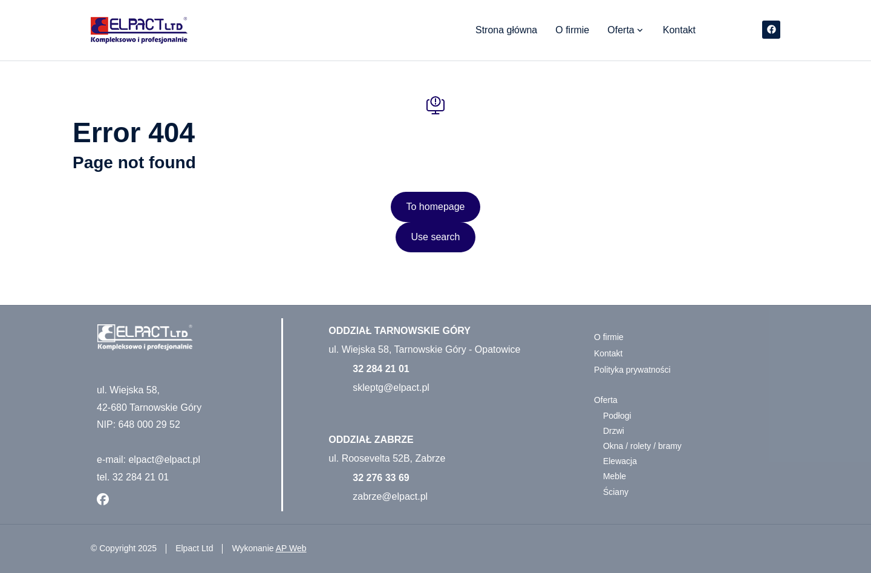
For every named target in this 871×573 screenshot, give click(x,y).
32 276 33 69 (381, 478)
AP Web (291, 548)
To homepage (435, 206)
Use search (435, 237)
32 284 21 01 (381, 369)
